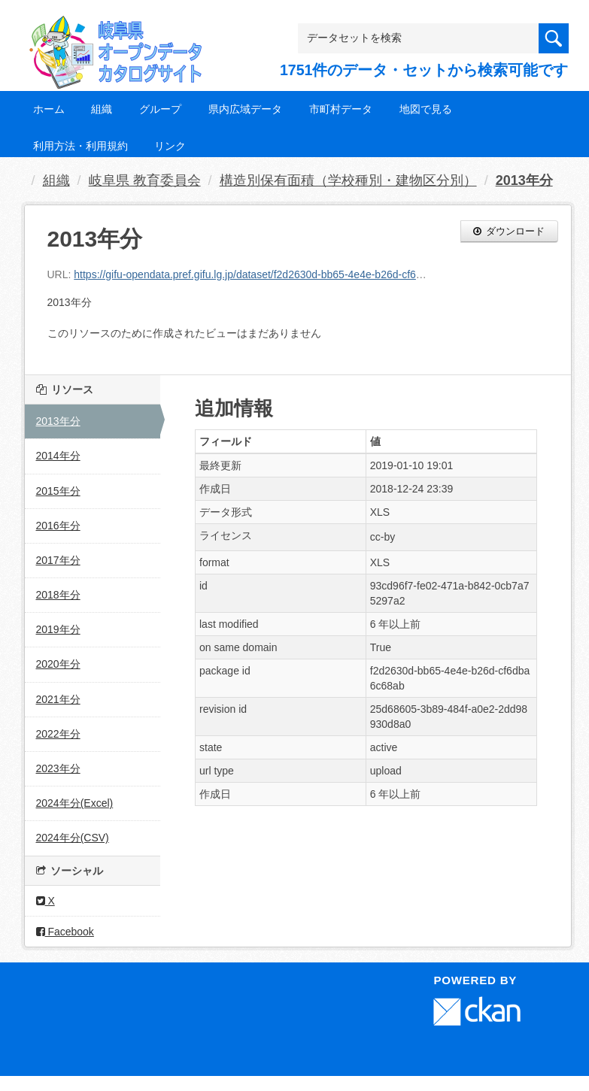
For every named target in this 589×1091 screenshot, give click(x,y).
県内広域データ (245, 109)
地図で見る (425, 109)
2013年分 (524, 180)
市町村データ (340, 109)
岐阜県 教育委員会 (145, 180)
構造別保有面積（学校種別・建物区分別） (348, 180)
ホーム (49, 109)
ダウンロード (509, 231)
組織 (101, 109)
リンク (170, 146)
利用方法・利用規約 (80, 146)
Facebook (65, 932)
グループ (160, 109)
